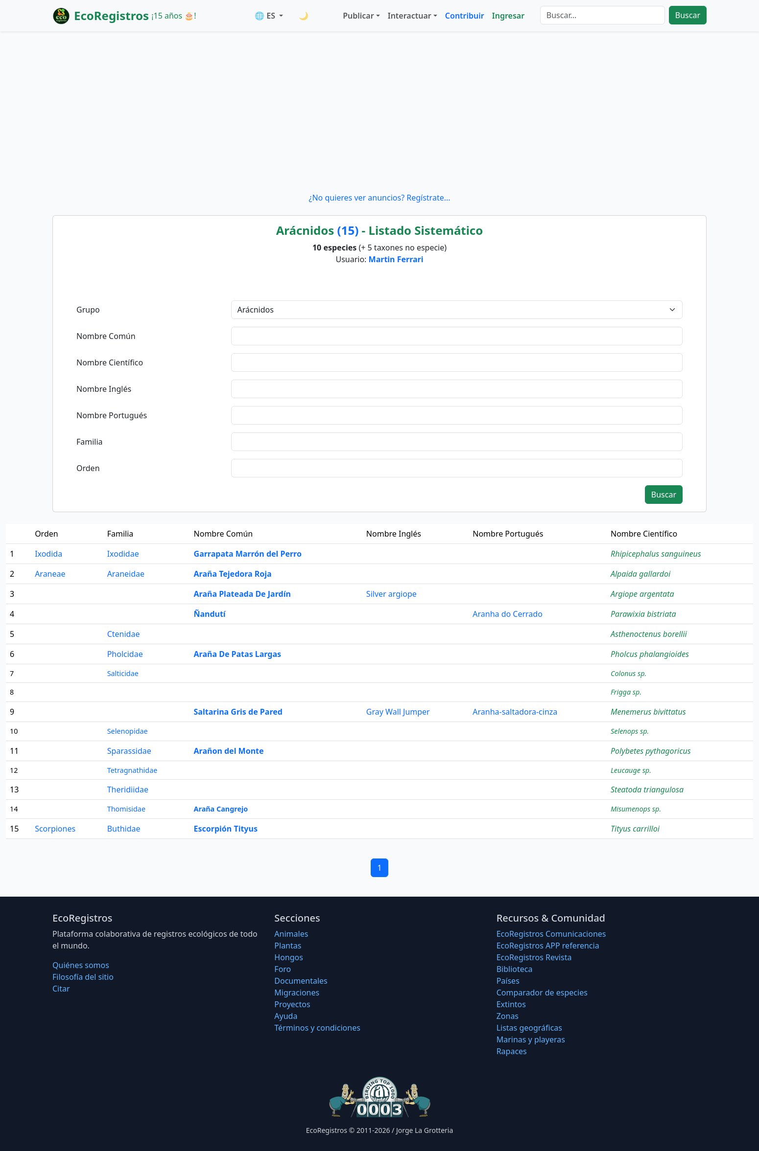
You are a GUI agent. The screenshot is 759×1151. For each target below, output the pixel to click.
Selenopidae (127, 731)
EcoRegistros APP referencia (548, 945)
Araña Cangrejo (221, 808)
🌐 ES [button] (266, 15)
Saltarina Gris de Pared (238, 711)
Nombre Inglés (103, 389)
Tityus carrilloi (635, 828)
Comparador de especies (542, 992)
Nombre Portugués (111, 415)
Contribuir (464, 15)
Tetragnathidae (132, 770)
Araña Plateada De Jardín (242, 593)
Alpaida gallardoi (640, 573)
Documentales (300, 980)
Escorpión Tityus (226, 828)
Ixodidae (123, 553)
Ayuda (285, 1016)
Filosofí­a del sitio (83, 976)
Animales (291, 933)
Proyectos (292, 1004)
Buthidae (124, 828)
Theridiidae (127, 789)
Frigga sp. (626, 692)
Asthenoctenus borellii (649, 634)
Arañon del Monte (229, 750)
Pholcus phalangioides (650, 654)
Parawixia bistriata (643, 614)
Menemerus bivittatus (648, 711)
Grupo (88, 309)
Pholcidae (125, 654)
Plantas (287, 945)
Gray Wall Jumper (398, 711)
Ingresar (508, 15)
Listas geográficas (529, 1027)
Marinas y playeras (531, 1039)
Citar (61, 988)
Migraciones (296, 992)
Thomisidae (126, 808)
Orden (88, 468)
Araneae (50, 573)
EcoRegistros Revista (534, 957)
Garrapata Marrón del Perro (248, 553)
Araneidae (125, 573)
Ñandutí (210, 614)
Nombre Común (106, 336)
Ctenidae (123, 634)
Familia (89, 441)
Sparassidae (129, 750)
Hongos (288, 957)
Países (508, 980)
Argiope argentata (642, 593)
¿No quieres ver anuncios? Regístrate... (379, 197)
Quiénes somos (80, 965)
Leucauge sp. (631, 770)
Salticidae (123, 673)
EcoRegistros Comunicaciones (551, 933)
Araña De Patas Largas (238, 654)
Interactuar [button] (409, 15)
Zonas (508, 1016)
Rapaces (512, 1051)
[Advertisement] (379, 111)
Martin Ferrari (396, 259)
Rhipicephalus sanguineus (656, 553)
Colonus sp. (628, 673)
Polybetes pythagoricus (651, 750)
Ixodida (48, 553)
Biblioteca (515, 969)
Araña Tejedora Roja (233, 573)
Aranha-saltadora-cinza (515, 711)
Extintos (511, 1004)
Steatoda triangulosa (647, 789)
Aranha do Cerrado (508, 614)
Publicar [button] (358, 15)
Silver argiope (391, 593)
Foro (282, 969)
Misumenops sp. (636, 808)
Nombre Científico (109, 362)
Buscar (687, 15)
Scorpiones (55, 828)
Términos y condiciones (317, 1027)
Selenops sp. (630, 731)
